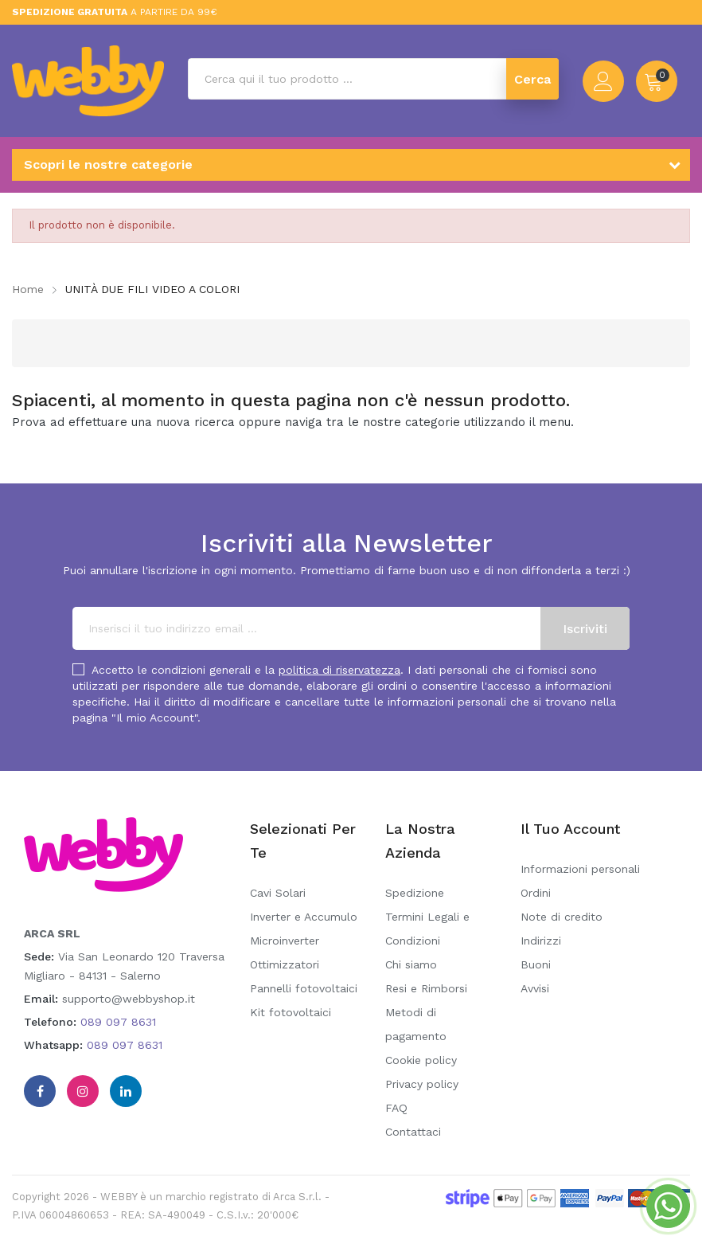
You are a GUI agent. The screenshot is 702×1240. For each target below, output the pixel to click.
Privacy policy (421, 1084)
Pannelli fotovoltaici (303, 988)
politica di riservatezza (339, 669)
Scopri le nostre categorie (108, 164)
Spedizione (414, 892)
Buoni (536, 964)
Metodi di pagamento (416, 1024)
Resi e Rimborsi (426, 988)
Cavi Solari (278, 892)
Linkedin (126, 1091)
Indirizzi (541, 940)
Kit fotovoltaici (290, 1012)
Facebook (40, 1091)
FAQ (396, 1107)
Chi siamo (411, 964)
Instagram (83, 1091)
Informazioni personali (580, 869)
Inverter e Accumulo (303, 916)
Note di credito (562, 916)
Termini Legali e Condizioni (427, 928)
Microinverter (284, 940)
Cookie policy (421, 1060)
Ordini (536, 892)
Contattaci (413, 1131)
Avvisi (535, 988)
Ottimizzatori (284, 964)
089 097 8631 (118, 1021)
